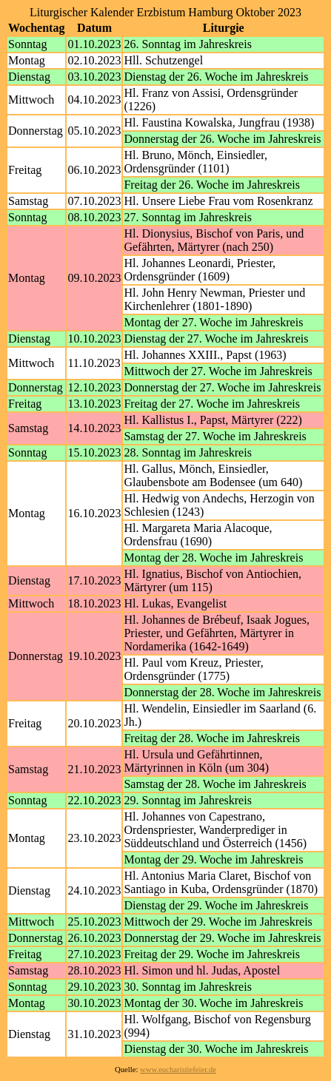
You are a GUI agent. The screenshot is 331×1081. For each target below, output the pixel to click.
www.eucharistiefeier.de (178, 1069)
